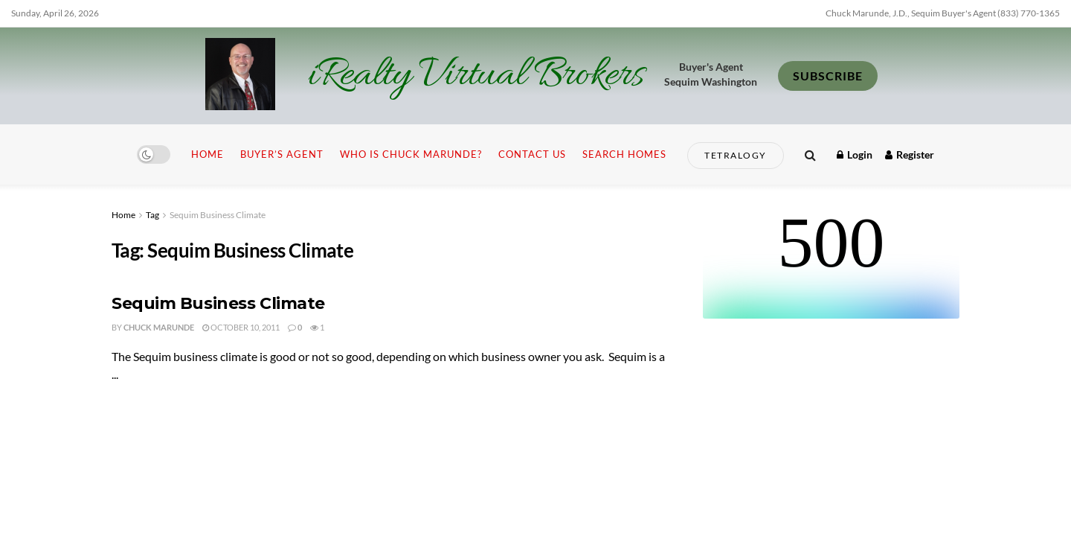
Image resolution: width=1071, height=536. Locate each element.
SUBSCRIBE (828, 75)
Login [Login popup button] (854, 154)
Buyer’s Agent (282, 154)
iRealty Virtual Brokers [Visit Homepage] (475, 76)
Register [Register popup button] (909, 154)
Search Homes (624, 154)
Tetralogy (735, 155)
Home (207, 154)
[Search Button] (810, 154)
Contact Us (532, 154)
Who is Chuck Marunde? (411, 154)
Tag (152, 214)
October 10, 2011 (241, 327)
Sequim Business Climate (218, 214)
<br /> (831, 263)
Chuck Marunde (158, 327)
